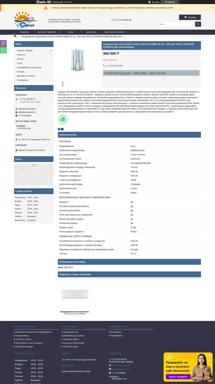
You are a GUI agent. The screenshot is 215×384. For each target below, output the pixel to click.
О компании (116, 332)
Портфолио (22, 80)
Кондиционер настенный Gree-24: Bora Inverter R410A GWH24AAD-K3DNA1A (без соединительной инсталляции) (75, 313)
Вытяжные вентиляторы (73, 343)
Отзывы (20, 71)
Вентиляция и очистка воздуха (29, 343)
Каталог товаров (47, 32)
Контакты (91, 32)
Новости (21, 55)
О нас (71, 32)
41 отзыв (155, 2)
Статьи (20, 59)
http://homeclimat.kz (26, 109)
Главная (24, 32)
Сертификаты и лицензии (29, 67)
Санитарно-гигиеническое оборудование (34, 332)
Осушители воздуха (24, 346)
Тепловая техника (23, 339)
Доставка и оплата (115, 32)
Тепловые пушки (70, 346)
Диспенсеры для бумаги (73, 336)
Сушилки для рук (70, 332)
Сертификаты (117, 336)
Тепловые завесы (71, 339)
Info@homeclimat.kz (26, 112)
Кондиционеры (22, 336)
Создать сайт (57, 2)
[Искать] (198, 24)
